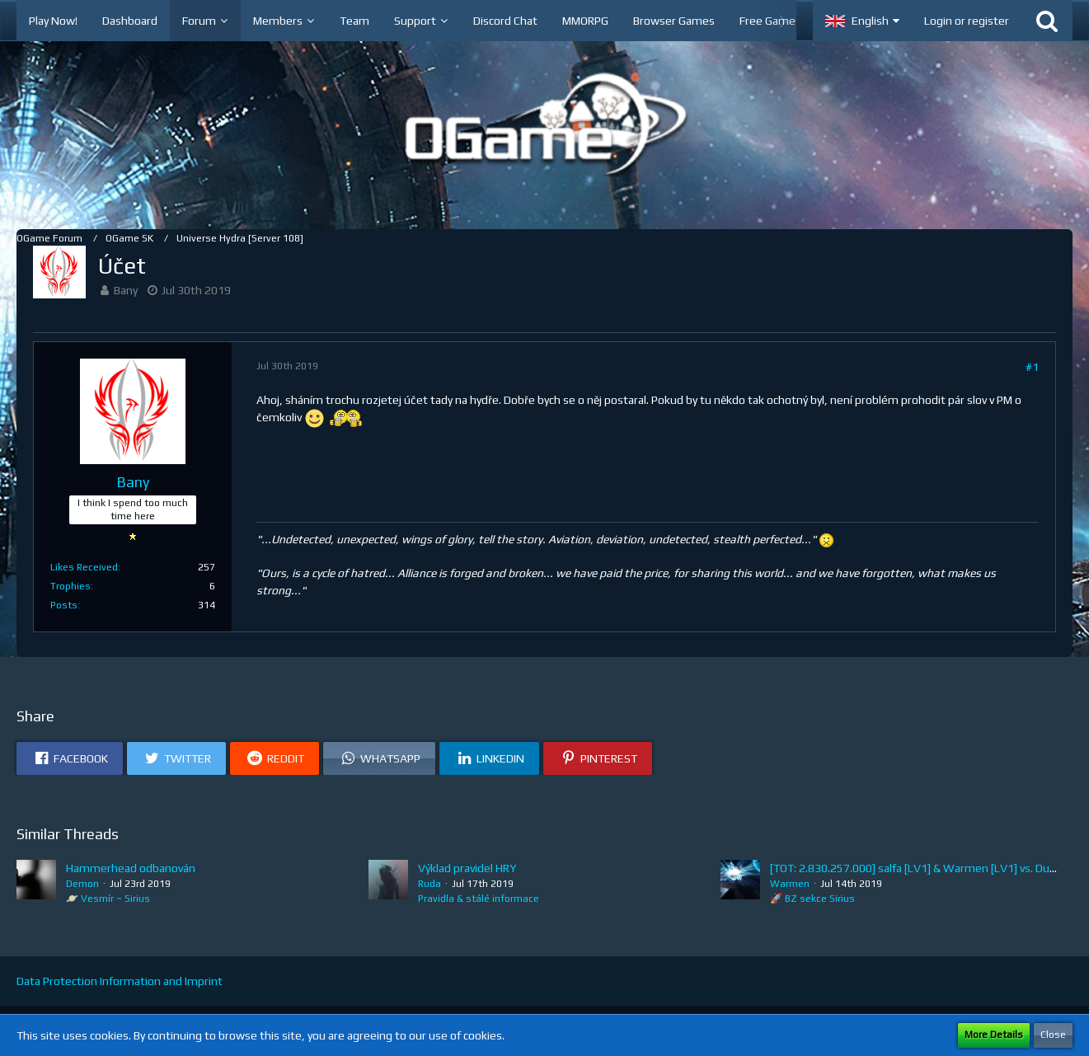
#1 (1032, 366)
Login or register (966, 20)
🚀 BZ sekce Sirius (812, 898)
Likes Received (84, 567)
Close (1053, 1034)
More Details (994, 1034)
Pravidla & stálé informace (478, 898)
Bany (126, 290)
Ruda (429, 883)
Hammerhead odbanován (130, 868)
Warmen (790, 883)
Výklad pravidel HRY (467, 868)
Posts (63, 605)
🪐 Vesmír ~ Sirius (108, 898)
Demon (82, 883)
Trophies (70, 586)
